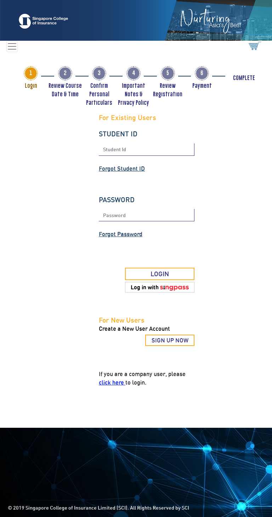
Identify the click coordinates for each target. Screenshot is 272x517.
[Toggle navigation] (12, 46)
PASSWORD (117, 199)
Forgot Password (120, 234)
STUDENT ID (118, 134)
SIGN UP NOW (170, 340)
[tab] (31, 73)
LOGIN (160, 274)
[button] (159, 287)
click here (112, 382)
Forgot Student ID (122, 168)
